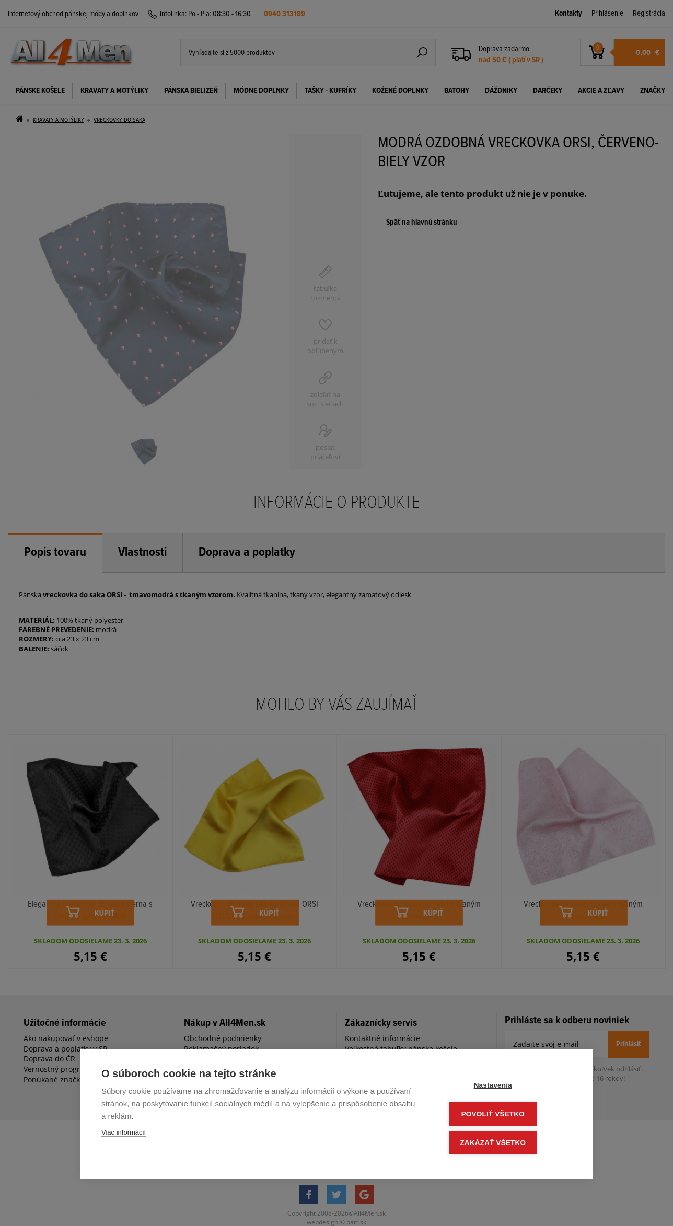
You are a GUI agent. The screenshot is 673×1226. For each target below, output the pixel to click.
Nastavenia (509, 1088)
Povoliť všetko (508, 1115)
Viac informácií (123, 1135)
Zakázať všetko (509, 1143)
